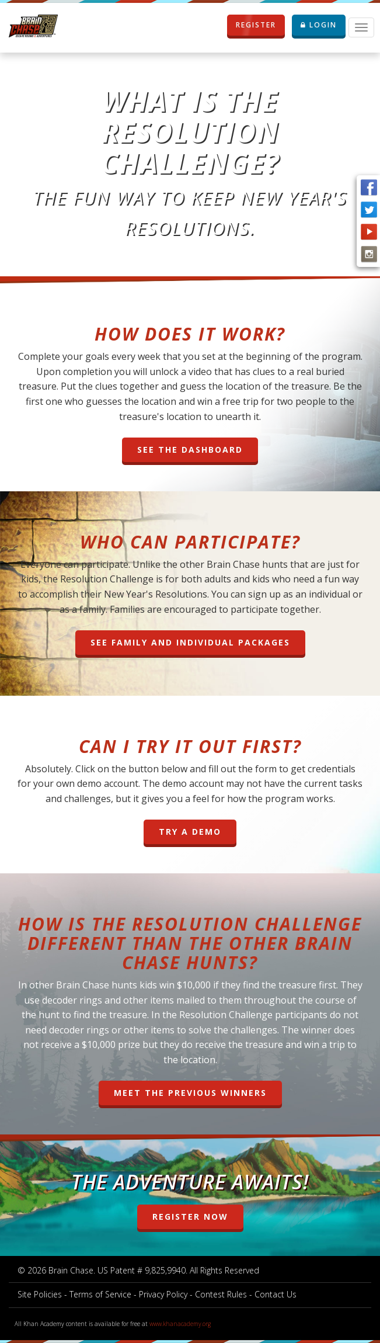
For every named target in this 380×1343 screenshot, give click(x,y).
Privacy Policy (163, 1294)
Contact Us (276, 1294)
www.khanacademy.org (180, 1324)
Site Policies (40, 1294)
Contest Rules (221, 1294)
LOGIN (319, 25)
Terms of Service (100, 1294)
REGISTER (252, 25)
